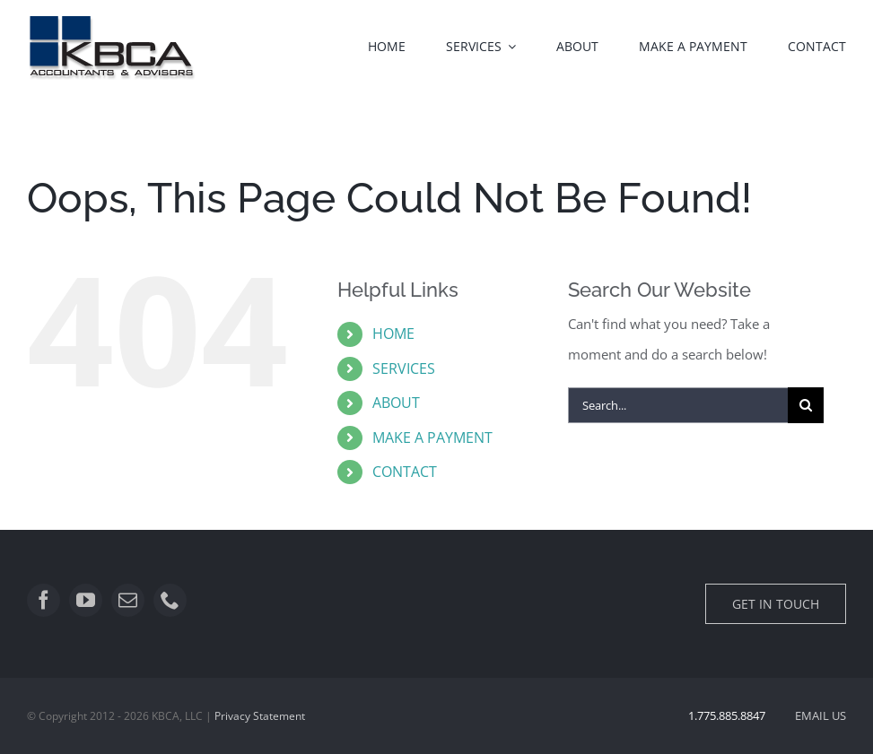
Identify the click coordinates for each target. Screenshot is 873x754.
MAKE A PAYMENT (432, 437)
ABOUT (396, 402)
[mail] (127, 600)
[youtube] (85, 600)
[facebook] (43, 600)
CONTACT (404, 471)
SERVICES (403, 368)
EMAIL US (820, 715)
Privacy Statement (259, 716)
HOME (393, 333)
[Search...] (677, 405)
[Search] (806, 405)
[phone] (170, 600)
